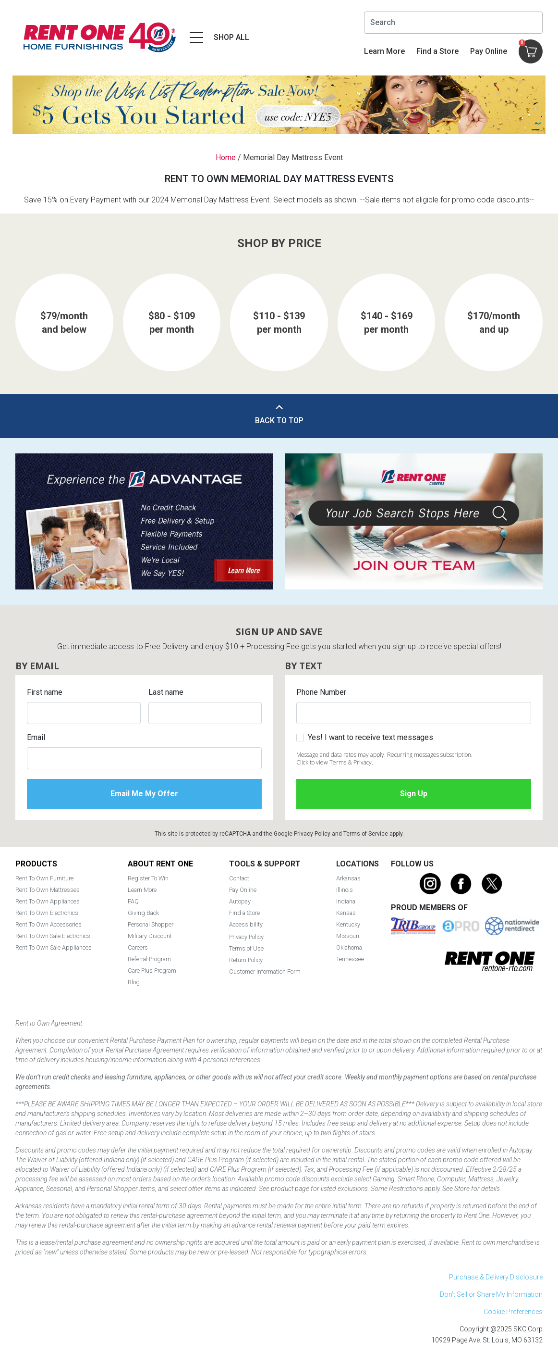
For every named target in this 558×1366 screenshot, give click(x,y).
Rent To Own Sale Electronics (52, 936)
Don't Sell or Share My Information (491, 1294)
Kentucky (348, 924)
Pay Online (488, 51)
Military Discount (150, 936)
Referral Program (149, 959)
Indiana (345, 901)
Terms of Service (365, 833)
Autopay (240, 901)
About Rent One (160, 863)
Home (226, 157)
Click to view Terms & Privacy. (334, 762)
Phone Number (321, 692)
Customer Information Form (265, 971)
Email (36, 737)
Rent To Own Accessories (48, 924)
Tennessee (350, 959)
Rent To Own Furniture (44, 878)
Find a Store (437, 51)
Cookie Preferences (513, 1312)
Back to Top (279, 420)
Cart (522, 42)
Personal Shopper (150, 924)
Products (36, 863)
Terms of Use (246, 948)
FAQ (133, 901)
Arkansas (348, 878)
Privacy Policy (312, 833)
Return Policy (246, 960)
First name (44, 692)
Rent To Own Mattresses (47, 889)
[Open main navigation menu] (218, 37)
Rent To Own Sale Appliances (53, 947)
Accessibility (246, 924)
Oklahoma (349, 947)
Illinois (344, 889)
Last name (165, 692)
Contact (239, 878)
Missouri (347, 936)
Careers (138, 947)
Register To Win (148, 878)
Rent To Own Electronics (46, 912)
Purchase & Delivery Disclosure (496, 1277)
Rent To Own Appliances (47, 901)
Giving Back (143, 912)
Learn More (384, 51)
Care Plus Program (152, 970)
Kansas (346, 912)
